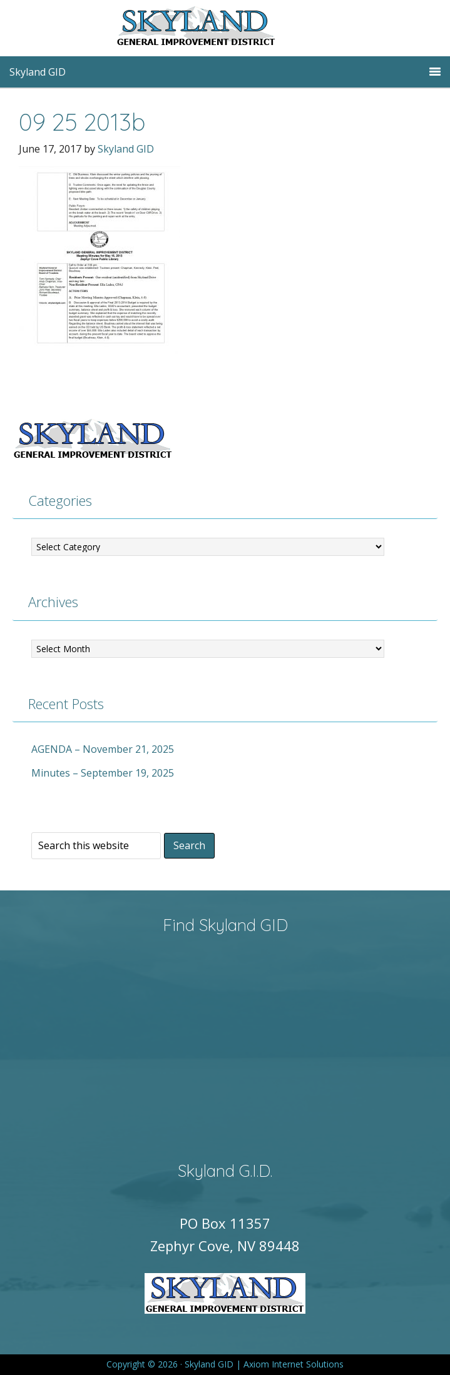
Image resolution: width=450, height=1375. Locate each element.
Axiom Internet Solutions (293, 1364)
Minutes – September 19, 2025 (102, 773)
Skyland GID (225, 28)
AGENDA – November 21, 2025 (102, 749)
